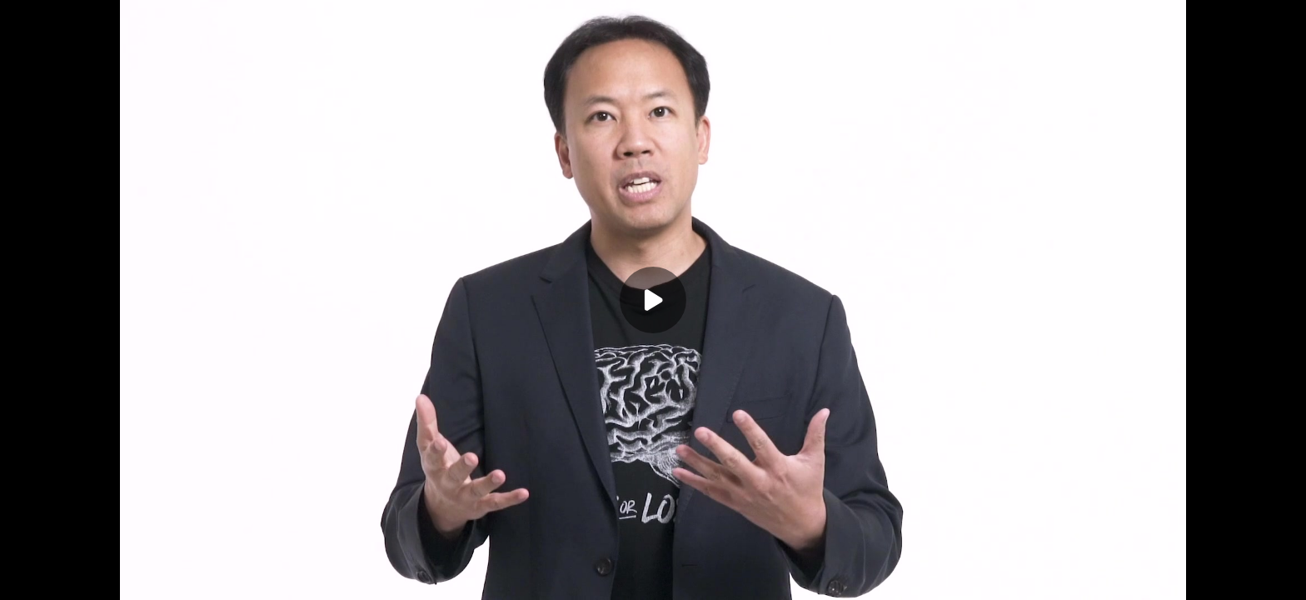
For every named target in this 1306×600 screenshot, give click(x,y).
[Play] (653, 300)
